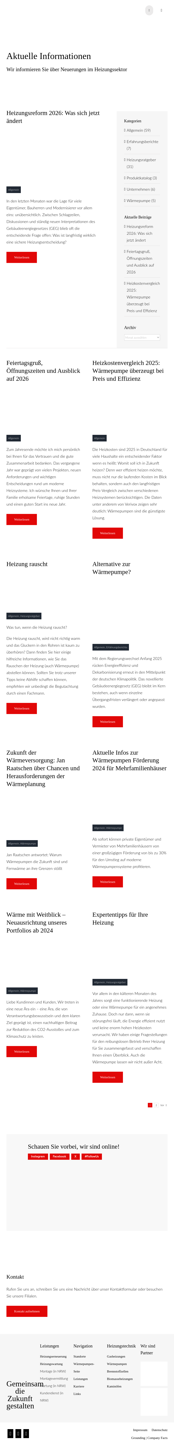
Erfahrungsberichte (116, 647)
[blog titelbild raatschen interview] (44, 796)
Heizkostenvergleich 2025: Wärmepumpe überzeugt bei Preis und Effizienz (143, 297)
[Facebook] (18, 1433)
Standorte (79, 1356)
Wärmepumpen (117, 1364)
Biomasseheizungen (120, 1379)
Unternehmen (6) (141, 189)
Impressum (140, 1430)
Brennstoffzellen (118, 1371)
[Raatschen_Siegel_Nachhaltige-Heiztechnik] (20, 1349)
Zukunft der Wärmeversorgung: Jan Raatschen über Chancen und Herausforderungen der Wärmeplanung (43, 768)
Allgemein (13, 189)
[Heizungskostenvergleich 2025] (130, 390)
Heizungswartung (51, 1364)
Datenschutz (160, 1430)
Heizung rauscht (27, 564)
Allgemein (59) (139, 130)
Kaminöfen (114, 1386)
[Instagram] (10, 1433)
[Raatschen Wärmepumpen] (44, 390)
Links (77, 1394)
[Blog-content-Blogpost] (130, 935)
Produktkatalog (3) (142, 178)
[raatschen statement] (53, 133)
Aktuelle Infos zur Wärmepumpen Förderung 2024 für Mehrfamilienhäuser (129, 760)
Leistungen (80, 1379)
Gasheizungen (116, 1356)
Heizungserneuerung (53, 1356)
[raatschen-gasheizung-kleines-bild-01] (130, 584)
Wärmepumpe (28, 843)
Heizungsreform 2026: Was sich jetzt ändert (140, 233)
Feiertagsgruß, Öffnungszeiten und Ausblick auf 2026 (43, 370)
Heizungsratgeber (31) (141, 163)
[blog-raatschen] (44, 942)
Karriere (78, 1386)
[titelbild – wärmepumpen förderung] (130, 780)
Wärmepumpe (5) (141, 200)
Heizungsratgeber (30, 616)
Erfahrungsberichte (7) (142, 145)
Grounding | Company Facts (149, 1438)
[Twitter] (26, 1433)
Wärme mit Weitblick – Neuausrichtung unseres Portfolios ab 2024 (36, 922)
